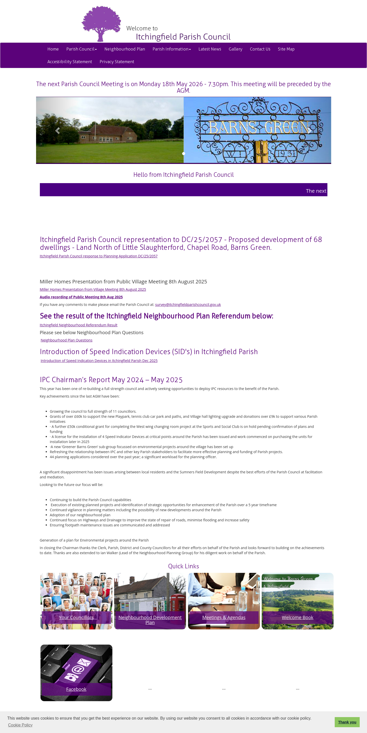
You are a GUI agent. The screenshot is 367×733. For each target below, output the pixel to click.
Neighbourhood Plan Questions (66, 340)
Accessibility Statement (69, 61)
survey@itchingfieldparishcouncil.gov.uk (188, 304)
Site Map (286, 49)
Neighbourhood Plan (124, 49)
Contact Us (260, 49)
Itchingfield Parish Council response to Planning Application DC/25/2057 (99, 256)
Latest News (210, 49)
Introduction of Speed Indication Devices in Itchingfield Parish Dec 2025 (99, 360)
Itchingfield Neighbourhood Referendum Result (79, 325)
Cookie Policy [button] (20, 725)
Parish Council (81, 49)
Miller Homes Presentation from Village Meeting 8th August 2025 (93, 289)
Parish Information (172, 49)
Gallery (235, 49)
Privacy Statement (117, 61)
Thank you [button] (347, 722)
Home (53, 49)
